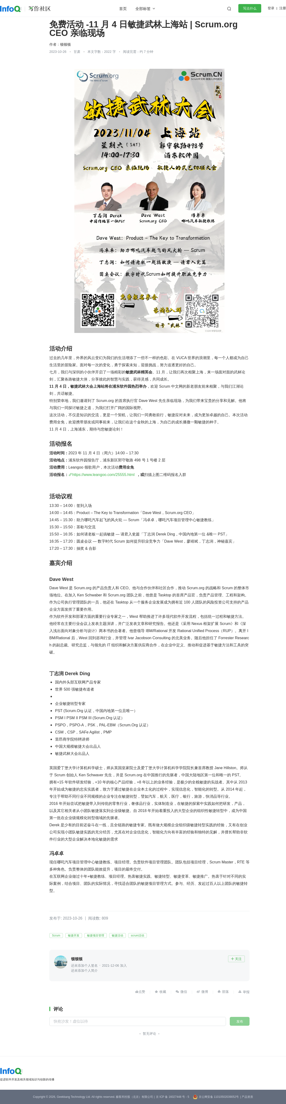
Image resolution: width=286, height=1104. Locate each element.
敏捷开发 (73, 935)
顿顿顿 (65, 44)
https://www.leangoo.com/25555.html (103, 475)
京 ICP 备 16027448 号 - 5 (172, 1097)
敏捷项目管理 (95, 935)
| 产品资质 (246, 1097)
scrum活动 (137, 935)
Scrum (56, 935)
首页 (123, 9)
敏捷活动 (117, 935)
